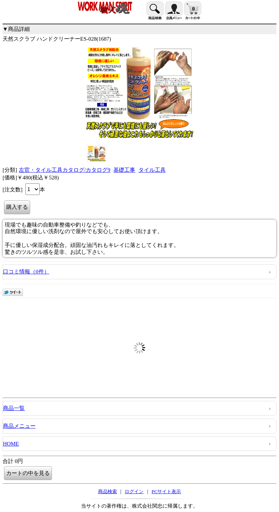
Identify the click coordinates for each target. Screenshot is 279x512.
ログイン (134, 491)
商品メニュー (19, 426)
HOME (11, 444)
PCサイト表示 (166, 491)
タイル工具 (152, 170)
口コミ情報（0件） (26, 272)
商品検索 (107, 491)
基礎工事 (124, 170)
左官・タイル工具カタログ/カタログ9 (64, 170)
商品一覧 (14, 408)
